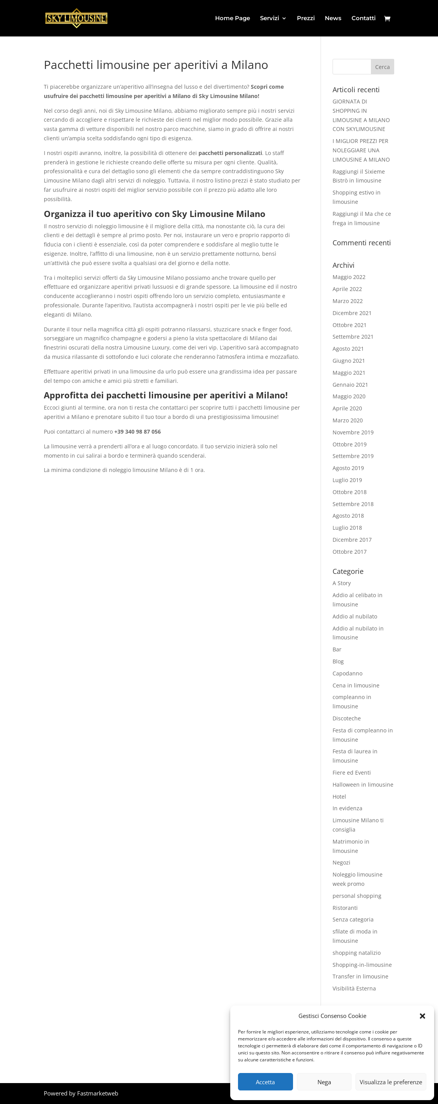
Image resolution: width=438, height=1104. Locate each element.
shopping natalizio (357, 952)
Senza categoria (353, 919)
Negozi (341, 862)
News (333, 19)
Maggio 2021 (349, 372)
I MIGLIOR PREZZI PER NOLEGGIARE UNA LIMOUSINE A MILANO (361, 150)
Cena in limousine (356, 685)
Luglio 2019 (347, 480)
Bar (337, 649)
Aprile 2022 (347, 289)
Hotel (339, 796)
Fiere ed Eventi (352, 772)
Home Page (232, 19)
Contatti (364, 19)
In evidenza (347, 808)
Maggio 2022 (349, 277)
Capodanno (347, 673)
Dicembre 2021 (352, 313)
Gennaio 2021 (350, 384)
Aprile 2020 (347, 408)
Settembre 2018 (353, 504)
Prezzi (306, 19)
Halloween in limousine (363, 784)
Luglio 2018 (347, 527)
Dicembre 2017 (352, 539)
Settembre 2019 (353, 456)
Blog (338, 661)
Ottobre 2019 (350, 444)
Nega (324, 1082)
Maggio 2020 (349, 396)
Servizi (269, 19)
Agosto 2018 (348, 515)
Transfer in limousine (360, 976)
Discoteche (347, 718)
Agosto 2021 (348, 348)
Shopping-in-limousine (362, 964)
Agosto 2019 (348, 468)
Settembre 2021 (353, 336)
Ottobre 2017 (350, 551)
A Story (342, 583)
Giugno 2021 (349, 360)
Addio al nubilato (355, 616)
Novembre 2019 (353, 432)
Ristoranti (345, 907)
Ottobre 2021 (350, 325)
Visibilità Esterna (354, 988)
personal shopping (357, 895)
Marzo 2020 (348, 420)
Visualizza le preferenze (391, 1082)
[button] (422, 1016)
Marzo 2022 (348, 301)
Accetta (265, 1082)
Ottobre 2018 (350, 492)
